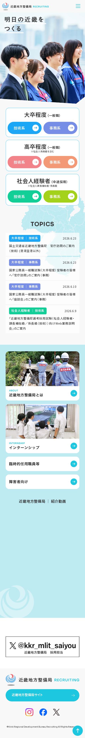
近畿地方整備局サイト (43, 694)
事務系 (62, 128)
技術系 (26, 128)
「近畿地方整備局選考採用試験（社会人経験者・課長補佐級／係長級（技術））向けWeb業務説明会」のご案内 (42, 323)
